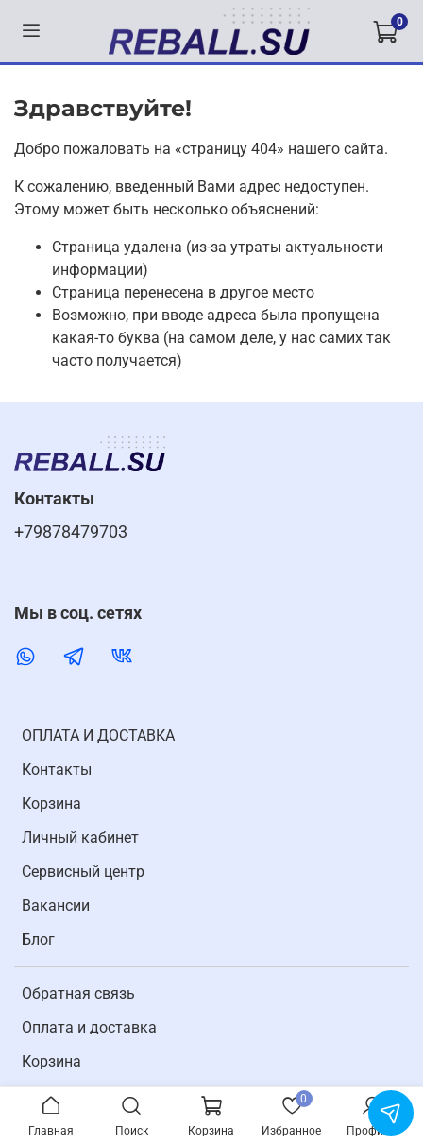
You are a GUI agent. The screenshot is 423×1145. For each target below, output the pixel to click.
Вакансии (56, 905)
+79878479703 (70, 531)
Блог (38, 939)
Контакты (57, 769)
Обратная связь (78, 993)
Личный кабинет (80, 837)
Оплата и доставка (89, 1027)
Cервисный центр (83, 871)
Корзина (51, 803)
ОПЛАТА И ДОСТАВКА (98, 735)
